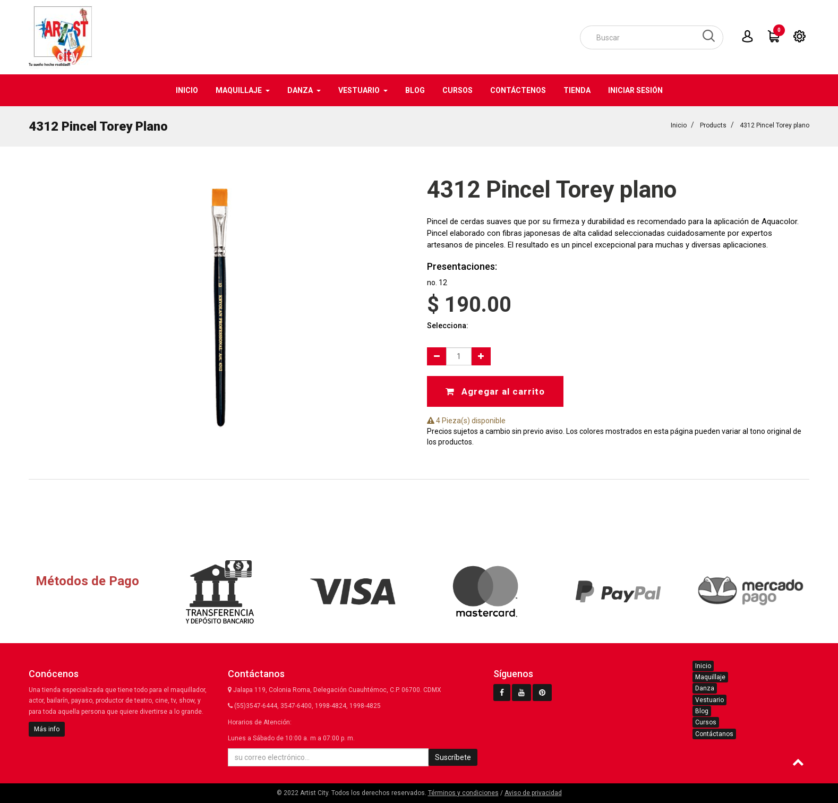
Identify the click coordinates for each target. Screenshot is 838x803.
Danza (704, 688)
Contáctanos (714, 734)
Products (713, 125)
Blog (701, 711)
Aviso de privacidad (533, 793)
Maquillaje (710, 677)
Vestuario (709, 700)
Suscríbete (453, 757)
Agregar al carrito (495, 391)
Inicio (679, 125)
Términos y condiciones (463, 793)
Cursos (705, 722)
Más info (46, 729)
